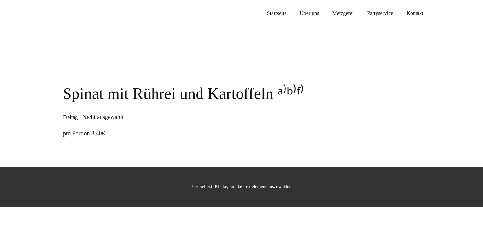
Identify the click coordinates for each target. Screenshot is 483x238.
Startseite (277, 13)
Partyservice (380, 13)
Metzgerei (343, 13)
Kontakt (414, 13)
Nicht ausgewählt (103, 117)
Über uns (309, 13)
